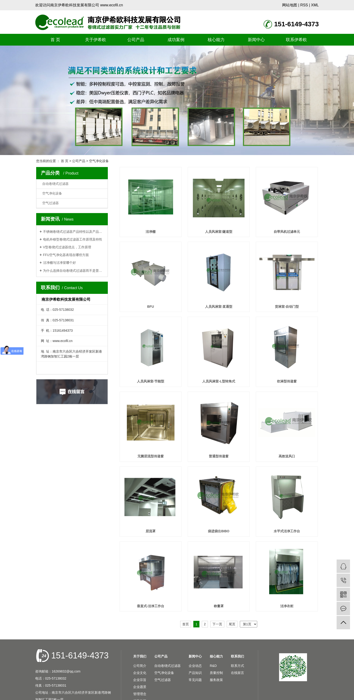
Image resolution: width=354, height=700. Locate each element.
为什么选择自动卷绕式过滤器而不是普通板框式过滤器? (73, 270)
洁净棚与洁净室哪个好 (59, 262)
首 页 (55, 39)
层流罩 (151, 531)
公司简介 (139, 666)
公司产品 (135, 39)
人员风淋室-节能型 (150, 381)
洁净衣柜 (286, 606)
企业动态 (195, 666)
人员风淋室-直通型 (219, 306)
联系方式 (237, 666)
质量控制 (216, 673)
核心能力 (216, 39)
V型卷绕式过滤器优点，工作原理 (67, 247)
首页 (185, 624)
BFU (150, 306)
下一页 (217, 624)
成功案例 (175, 39)
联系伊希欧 (296, 39)
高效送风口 (287, 456)
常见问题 (195, 680)
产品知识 (195, 673)
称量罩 (219, 606)
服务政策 (216, 680)
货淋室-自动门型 (287, 306)
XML (315, 5)
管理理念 (139, 694)
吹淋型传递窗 (287, 381)
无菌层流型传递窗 (150, 456)
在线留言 (237, 673)
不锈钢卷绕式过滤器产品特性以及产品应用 (73, 231)
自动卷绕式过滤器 (55, 184)
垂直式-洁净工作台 (150, 606)
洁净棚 (151, 231)
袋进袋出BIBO (218, 531)
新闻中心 (256, 39)
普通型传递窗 (219, 456)
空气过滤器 (50, 203)
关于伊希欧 (95, 39)
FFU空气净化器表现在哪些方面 (66, 255)
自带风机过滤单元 (287, 231)
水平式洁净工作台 (287, 531)
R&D (213, 666)
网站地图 (289, 5)
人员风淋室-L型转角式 (218, 381)
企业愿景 (139, 687)
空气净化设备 (99, 161)
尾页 (232, 624)
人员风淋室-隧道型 (219, 231)
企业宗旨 (139, 680)
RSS (304, 5)
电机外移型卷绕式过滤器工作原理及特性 (72, 239)
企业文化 (139, 673)
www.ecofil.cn (111, 5)
